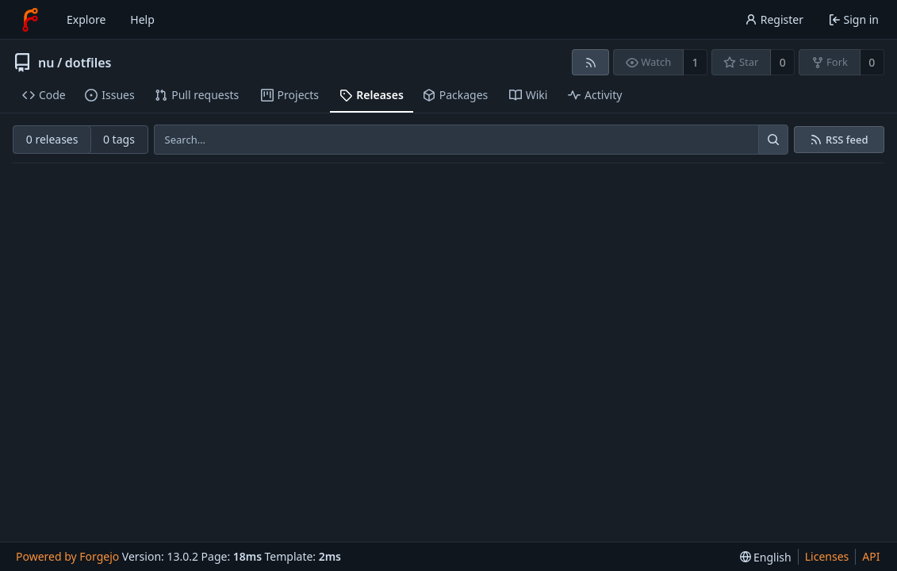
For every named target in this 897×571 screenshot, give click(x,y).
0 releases (52, 139)
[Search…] (773, 140)
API (871, 556)
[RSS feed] (590, 62)
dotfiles (88, 63)
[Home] (30, 20)
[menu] (766, 557)
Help (142, 19)
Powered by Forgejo (67, 556)
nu (46, 63)
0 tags (119, 139)
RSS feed (847, 140)
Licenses (827, 556)
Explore (86, 19)
